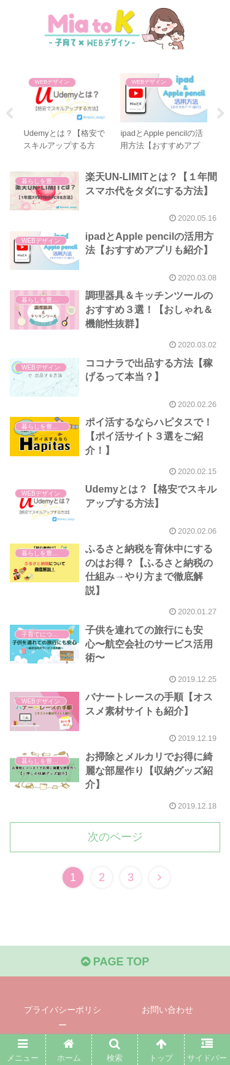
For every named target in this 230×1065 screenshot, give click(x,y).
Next (221, 114)
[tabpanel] (66, 111)
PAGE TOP (115, 962)
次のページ (115, 837)
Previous (9, 114)
